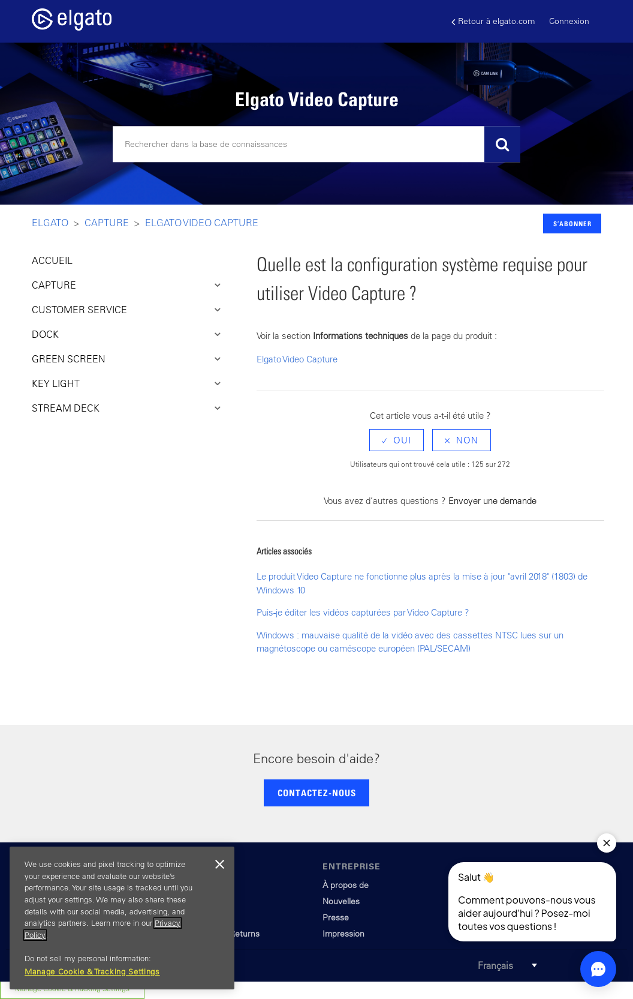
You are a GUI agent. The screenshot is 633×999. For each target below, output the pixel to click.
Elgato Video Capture (201, 223)
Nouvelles (341, 901)
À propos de (345, 885)
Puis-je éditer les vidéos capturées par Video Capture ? (363, 612)
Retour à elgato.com (493, 21)
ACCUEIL (52, 260)
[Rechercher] (316, 145)
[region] (122, 918)
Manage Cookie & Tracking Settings (92, 971)
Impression (343, 933)
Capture (107, 223)
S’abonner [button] (572, 223)
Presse (335, 917)
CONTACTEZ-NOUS (317, 792)
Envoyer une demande (492, 500)
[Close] (219, 864)
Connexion (569, 21)
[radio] (396, 440)
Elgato (50, 223)
